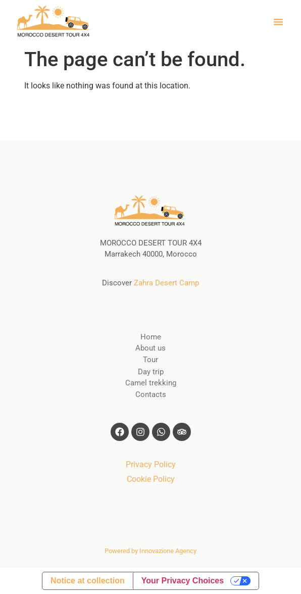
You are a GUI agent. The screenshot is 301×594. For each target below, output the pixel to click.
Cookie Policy (151, 479)
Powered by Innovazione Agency (150, 551)
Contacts (150, 394)
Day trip (151, 371)
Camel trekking (150, 382)
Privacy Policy (151, 464)
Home (150, 336)
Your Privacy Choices (182, 580)
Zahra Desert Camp (166, 282)
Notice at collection (88, 580)
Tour (150, 359)
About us (150, 348)
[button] (278, 21)
